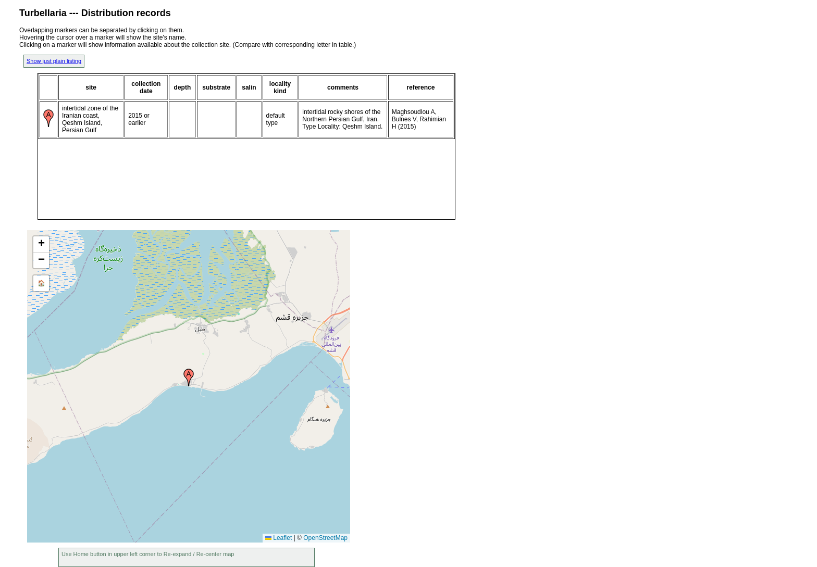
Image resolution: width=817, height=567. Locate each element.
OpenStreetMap (325, 537)
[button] (188, 377)
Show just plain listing (54, 61)
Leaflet (278, 537)
